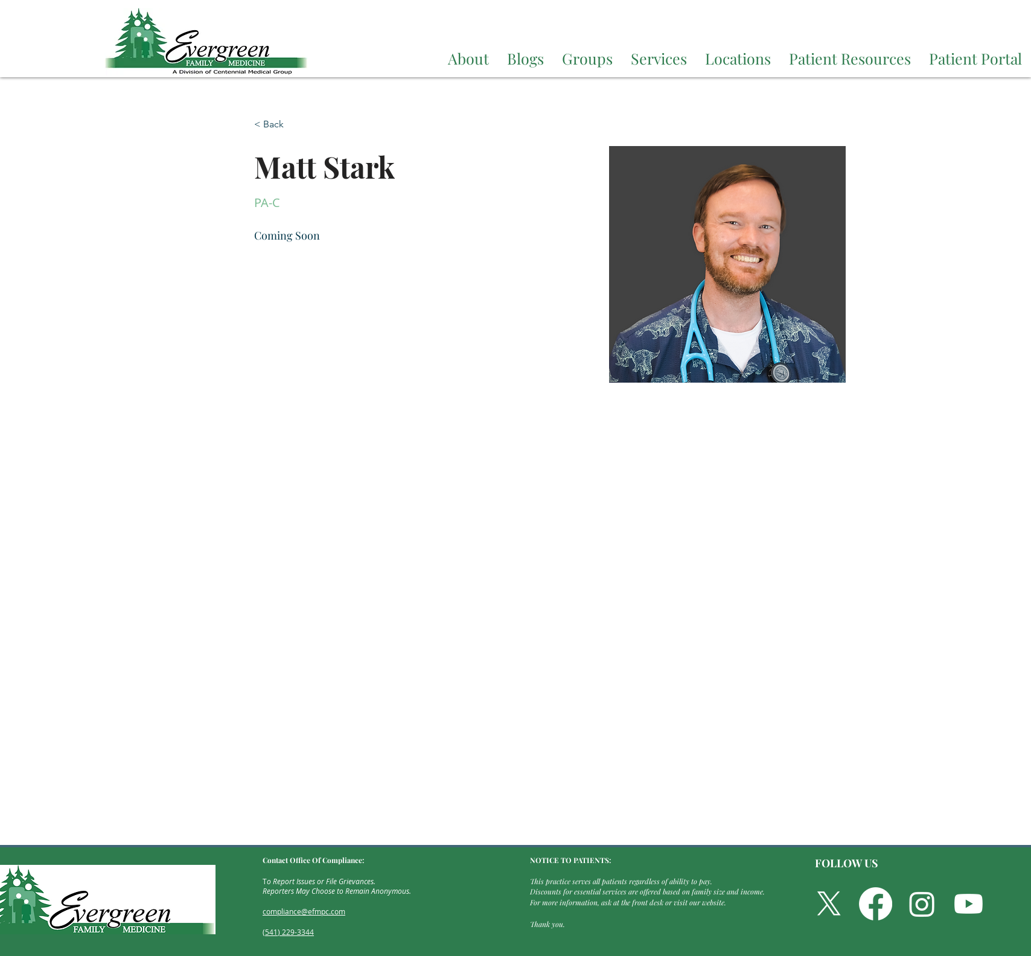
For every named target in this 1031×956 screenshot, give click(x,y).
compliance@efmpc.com (304, 911)
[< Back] (278, 124)
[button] (468, 56)
